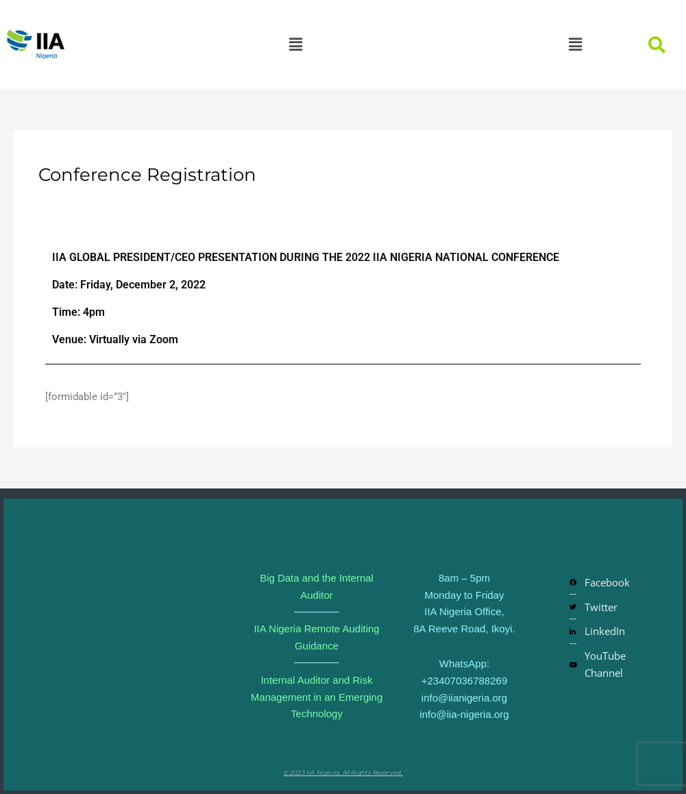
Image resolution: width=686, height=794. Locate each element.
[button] (295, 45)
